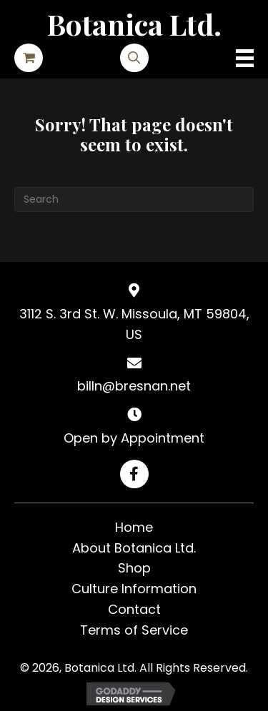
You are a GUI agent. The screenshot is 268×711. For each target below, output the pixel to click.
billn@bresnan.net (134, 386)
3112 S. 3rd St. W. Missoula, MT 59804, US (134, 324)
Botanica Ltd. (134, 24)
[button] (134, 474)
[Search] (134, 199)
